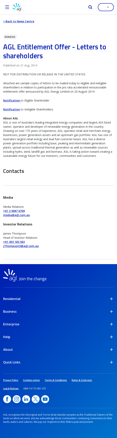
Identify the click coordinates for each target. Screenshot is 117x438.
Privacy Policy (10, 380)
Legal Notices (11, 388)
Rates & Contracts (82, 380)
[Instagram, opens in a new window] (17, 399)
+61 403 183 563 (14, 242)
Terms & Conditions (56, 380)
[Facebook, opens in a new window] (7, 399)
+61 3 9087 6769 (14, 211)
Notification (12, 100)
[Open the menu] (7, 7)
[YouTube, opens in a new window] (45, 399)
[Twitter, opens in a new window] (36, 399)
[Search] (90, 7)
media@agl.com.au (16, 215)
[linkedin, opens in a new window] (26, 399)
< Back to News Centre (18, 21)
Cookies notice (31, 380)
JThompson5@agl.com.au (21, 246)
